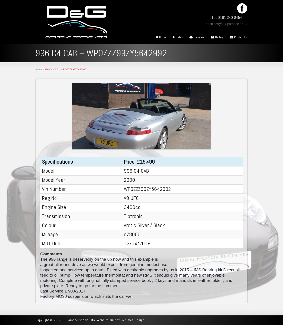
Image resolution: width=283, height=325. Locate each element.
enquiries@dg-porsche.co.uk (227, 23)
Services (196, 37)
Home (160, 37)
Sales (178, 37)
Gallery (217, 37)
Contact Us (239, 37)
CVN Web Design (133, 320)
